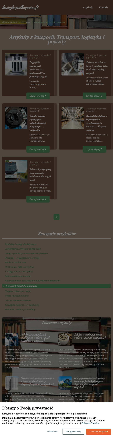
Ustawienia (52, 431)
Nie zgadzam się (73, 431)
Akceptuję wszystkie (98, 431)
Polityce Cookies (90, 423)
